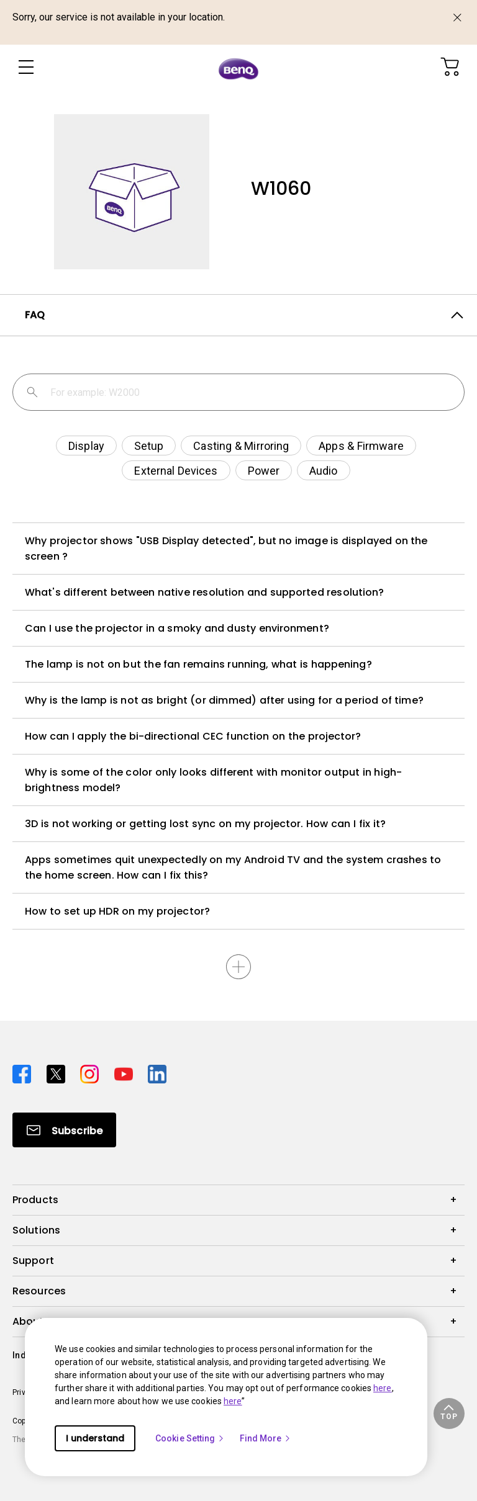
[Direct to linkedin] (157, 1072)
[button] (449, 1413)
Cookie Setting (190, 1438)
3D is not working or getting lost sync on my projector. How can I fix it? (205, 824)
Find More (266, 1438)
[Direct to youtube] (126, 1072)
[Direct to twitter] (59, 1072)
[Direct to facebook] (24, 1072)
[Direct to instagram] (92, 1072)
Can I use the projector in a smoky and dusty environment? (177, 628)
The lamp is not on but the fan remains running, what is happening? (198, 664)
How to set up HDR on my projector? (117, 911)
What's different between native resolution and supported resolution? (204, 592)
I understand (95, 1438)
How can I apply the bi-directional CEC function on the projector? (193, 736)
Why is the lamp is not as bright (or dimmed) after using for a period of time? (224, 700)
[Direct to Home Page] (238, 68)
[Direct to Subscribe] (64, 1130)
